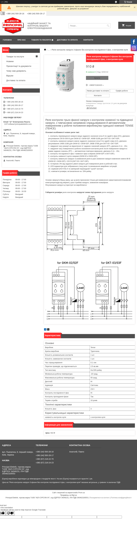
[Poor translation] (10, 513)
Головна (7, 40)
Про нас (21, 40)
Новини (10, 61)
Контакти (88, 40)
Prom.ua (81, 493)
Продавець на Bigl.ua (68, 495)
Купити (97, 78)
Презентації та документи (18, 66)
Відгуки (9, 75)
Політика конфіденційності (121, 498)
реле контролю (69, 192)
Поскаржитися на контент (99, 498)
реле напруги (108, 192)
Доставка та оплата (67, 40)
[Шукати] (108, 25)
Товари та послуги (41, 40)
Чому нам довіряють (16, 71)
